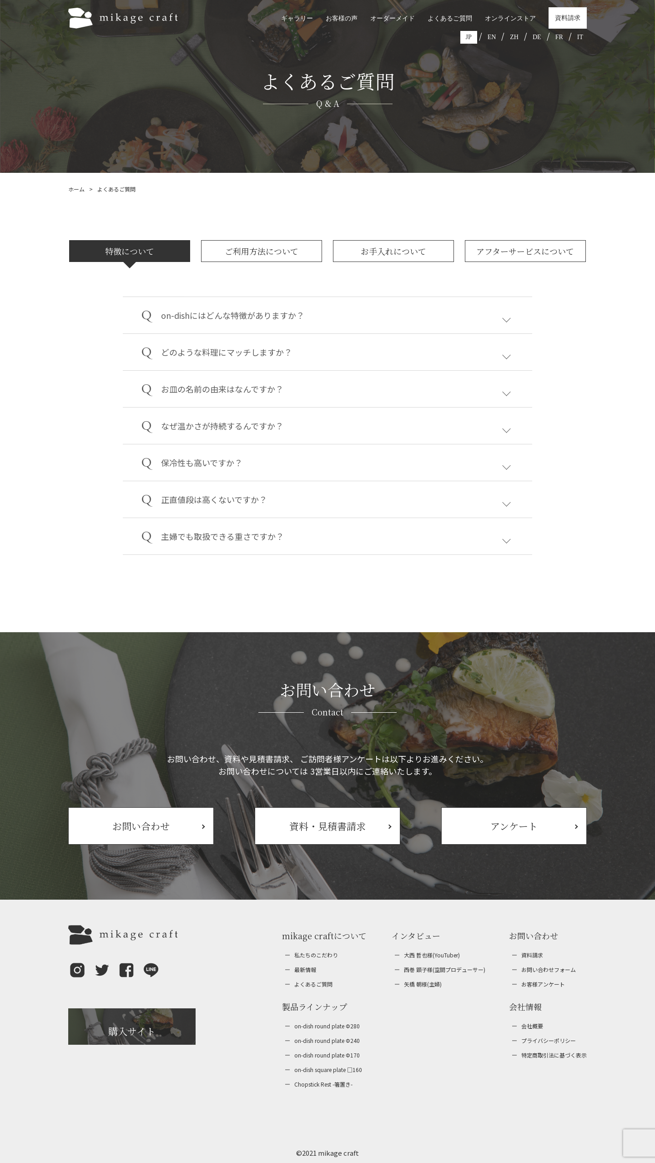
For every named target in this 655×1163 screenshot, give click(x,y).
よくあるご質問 (450, 18)
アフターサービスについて (525, 251)
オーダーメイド (392, 18)
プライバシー (548, 1040)
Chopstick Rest (323, 1084)
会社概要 (532, 1026)
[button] (77, 976)
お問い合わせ (548, 969)
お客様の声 (342, 18)
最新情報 (305, 969)
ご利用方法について (261, 251)
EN (492, 37)
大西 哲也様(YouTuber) (432, 955)
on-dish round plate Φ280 (327, 1026)
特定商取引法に (554, 1055)
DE (537, 37)
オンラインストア (510, 18)
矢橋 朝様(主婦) (423, 984)
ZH (514, 37)
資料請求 (567, 18)
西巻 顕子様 (444, 969)
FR (559, 37)
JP (469, 37)
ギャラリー (297, 18)
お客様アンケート (543, 984)
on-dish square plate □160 (328, 1069)
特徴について (129, 251)
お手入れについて (393, 251)
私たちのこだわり (316, 955)
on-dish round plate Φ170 (327, 1055)
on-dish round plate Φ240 (327, 1040)
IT (580, 37)
